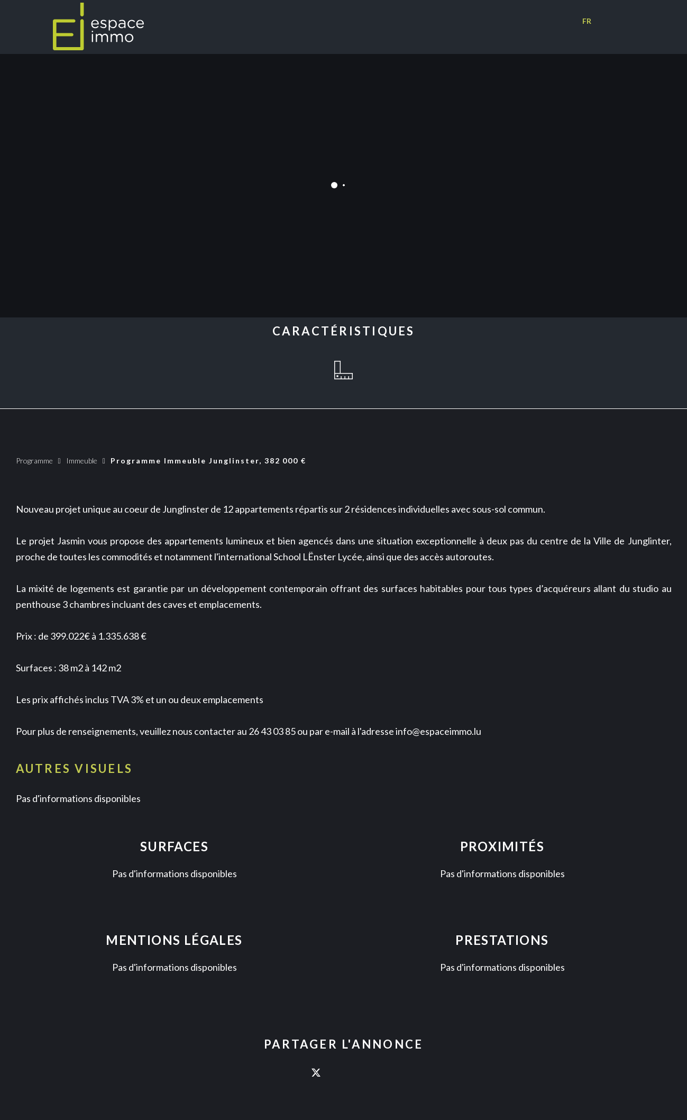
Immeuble (81, 460)
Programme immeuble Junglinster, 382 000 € (208, 460)
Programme (34, 460)
